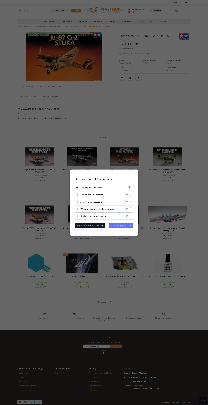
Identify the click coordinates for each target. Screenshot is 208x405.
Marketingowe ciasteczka (92, 194)
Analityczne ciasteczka (91, 201)
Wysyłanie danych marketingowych (97, 209)
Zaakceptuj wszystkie (121, 225)
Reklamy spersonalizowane (93, 216)
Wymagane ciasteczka (91, 187)
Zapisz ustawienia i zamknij (90, 225)
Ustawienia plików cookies (93, 179)
